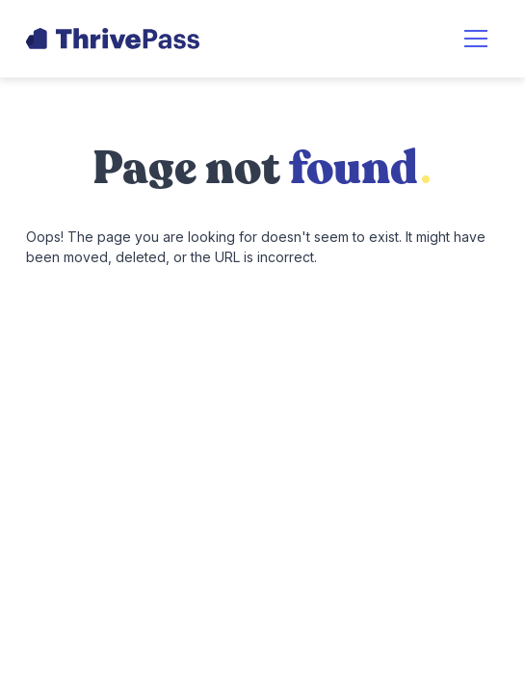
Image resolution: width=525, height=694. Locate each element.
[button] (476, 38)
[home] (112, 38)
